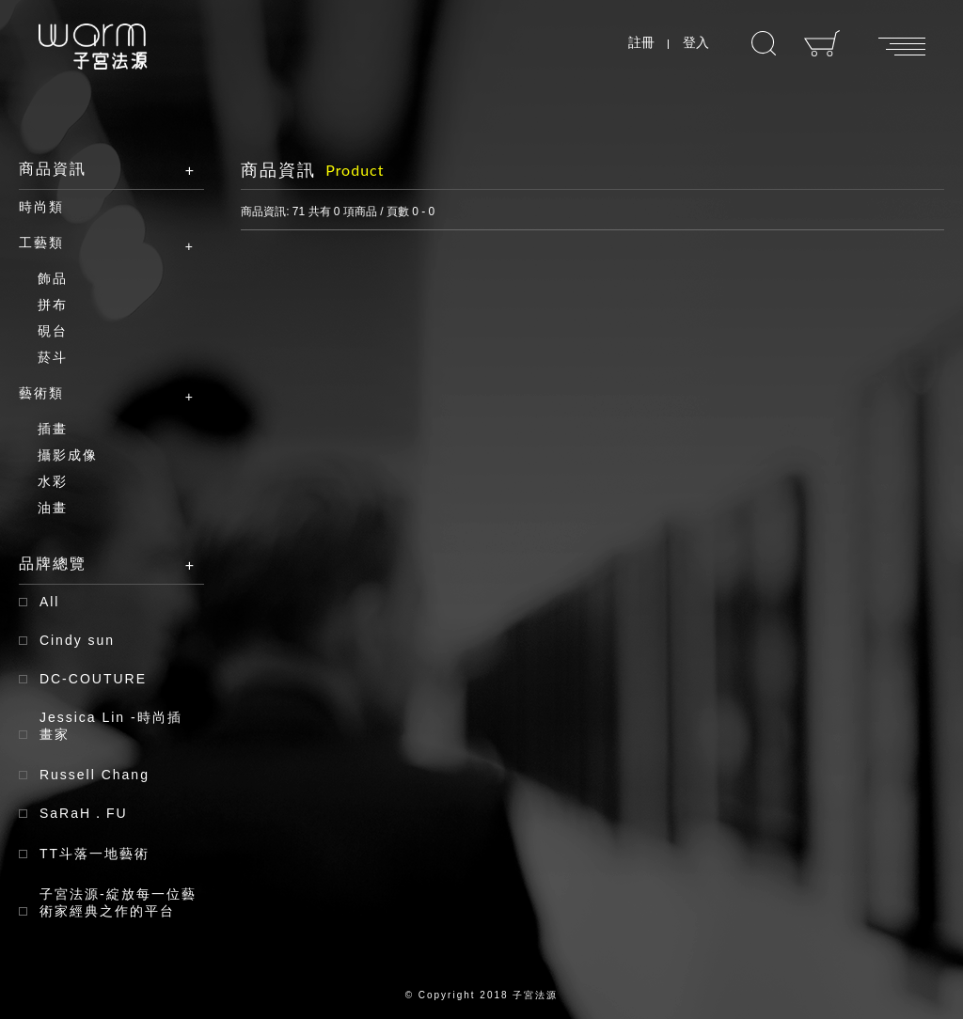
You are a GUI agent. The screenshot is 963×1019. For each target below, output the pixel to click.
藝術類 (97, 394)
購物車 (822, 43)
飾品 (53, 278)
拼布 (53, 304)
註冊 (641, 42)
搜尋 (763, 43)
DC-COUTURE (93, 678)
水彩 (53, 481)
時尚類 (41, 206)
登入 (696, 42)
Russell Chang (94, 774)
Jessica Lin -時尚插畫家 (110, 726)
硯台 (53, 330)
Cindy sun (77, 640)
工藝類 (97, 243)
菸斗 (53, 357)
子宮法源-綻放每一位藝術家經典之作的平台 (118, 902)
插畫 (53, 428)
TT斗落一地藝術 (94, 853)
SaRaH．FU (83, 813)
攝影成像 (68, 454)
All (49, 601)
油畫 (53, 507)
